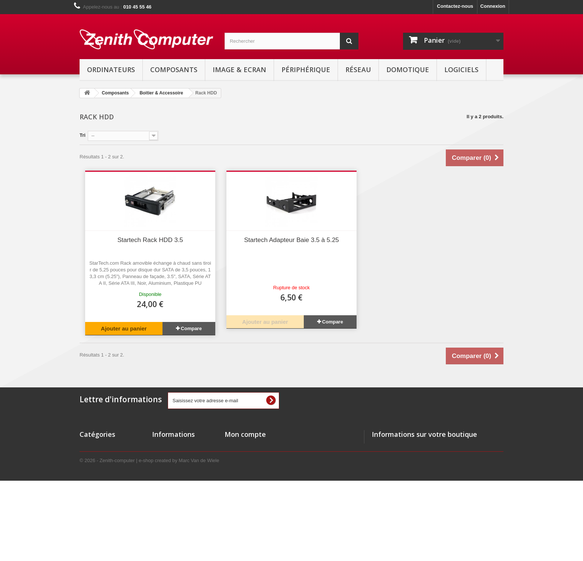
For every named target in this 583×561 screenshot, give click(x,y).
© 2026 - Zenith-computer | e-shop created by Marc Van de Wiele (149, 541)
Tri (83, 135)
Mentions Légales (172, 504)
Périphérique (305, 69)
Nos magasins (168, 475)
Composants (173, 69)
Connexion (492, 6)
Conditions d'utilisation (179, 494)
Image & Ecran (239, 69)
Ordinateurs (111, 69)
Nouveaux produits (174, 456)
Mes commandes (244, 446)
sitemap (161, 514)
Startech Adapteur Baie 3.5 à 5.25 (291, 240)
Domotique (407, 69)
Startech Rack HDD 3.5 (150, 240)
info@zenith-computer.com (432, 487)
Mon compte (245, 434)
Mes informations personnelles (260, 475)
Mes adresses (240, 465)
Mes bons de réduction (251, 485)
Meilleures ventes (172, 465)
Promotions (165, 446)
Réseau (358, 69)
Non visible (92, 485)
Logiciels (461, 69)
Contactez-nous (455, 6)
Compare (191, 328)
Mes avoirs (237, 456)
